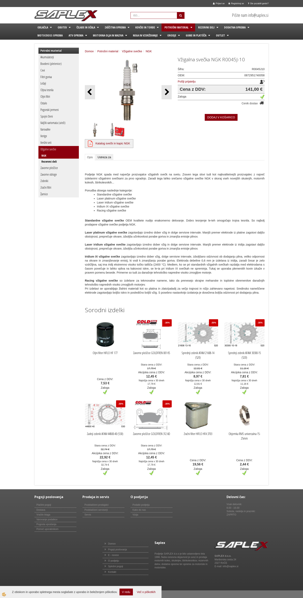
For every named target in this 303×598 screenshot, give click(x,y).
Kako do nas (139, 509)
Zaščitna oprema (115, 27)
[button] (167, 92)
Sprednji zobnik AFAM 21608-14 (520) (198, 355)
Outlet (220, 35)
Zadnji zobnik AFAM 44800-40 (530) (105, 434)
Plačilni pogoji (43, 504)
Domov (89, 51)
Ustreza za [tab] (104, 157)
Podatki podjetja (140, 504)
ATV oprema (76, 35)
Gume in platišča (196, 35)
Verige (43, 136)
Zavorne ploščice (49, 168)
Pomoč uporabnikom (47, 529)
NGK (43, 155)
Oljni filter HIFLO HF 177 (105, 353)
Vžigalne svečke (48, 149)
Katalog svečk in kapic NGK (112, 143)
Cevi (42, 70)
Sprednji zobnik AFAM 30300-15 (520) (244, 355)
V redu (126, 592)
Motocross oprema (50, 35)
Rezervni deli (206, 27)
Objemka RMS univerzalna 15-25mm (244, 436)
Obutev (62, 27)
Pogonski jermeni (49, 110)
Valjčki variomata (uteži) (52, 123)
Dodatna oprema (235, 27)
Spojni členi (46, 116)
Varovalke (45, 129)
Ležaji (43, 83)
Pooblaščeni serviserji (96, 509)
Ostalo (43, 103)
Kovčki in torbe (145, 27)
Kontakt (112, 572)
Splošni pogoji (115, 566)
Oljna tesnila (46, 90)
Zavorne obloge (48, 174)
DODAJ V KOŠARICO (221, 117)
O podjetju (113, 560)
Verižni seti (45, 142)
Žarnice (44, 194)
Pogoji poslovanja (117, 549)
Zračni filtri (45, 187)
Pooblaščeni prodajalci (96, 504)
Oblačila (42, 27)
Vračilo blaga (43, 514)
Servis (87, 514)
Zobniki (44, 181)
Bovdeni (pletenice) (51, 63)
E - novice (113, 555)
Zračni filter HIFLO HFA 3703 (198, 434)
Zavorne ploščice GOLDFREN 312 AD (151, 434)
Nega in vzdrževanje (145, 35)
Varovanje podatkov (46, 519)
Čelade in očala (85, 27)
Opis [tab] (90, 157)
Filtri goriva (46, 77)
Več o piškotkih (146, 592)
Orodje (171, 35)
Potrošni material (177, 27)
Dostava (40, 509)
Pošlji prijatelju (187, 81)
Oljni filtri (45, 96)
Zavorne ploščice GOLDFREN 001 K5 (151, 353)
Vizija (135, 514)
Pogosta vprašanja (46, 524)
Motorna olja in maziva (108, 35)
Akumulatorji (47, 57)
